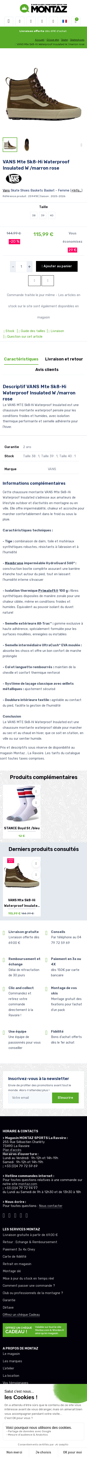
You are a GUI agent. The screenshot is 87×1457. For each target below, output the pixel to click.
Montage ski (12, 1271)
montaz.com (27, 1184)
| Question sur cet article (22, 337)
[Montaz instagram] (9, 1215)
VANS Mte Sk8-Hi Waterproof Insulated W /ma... (22, 905)
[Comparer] (36, 802)
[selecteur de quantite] (21, 266)
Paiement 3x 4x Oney (19, 1249)
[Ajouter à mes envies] (36, 791)
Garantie (9, 1300)
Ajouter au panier (57, 266)
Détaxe (8, 1308)
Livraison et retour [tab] (64, 359)
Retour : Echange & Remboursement (30, 1242)
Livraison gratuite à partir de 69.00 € (30, 1235)
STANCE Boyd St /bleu (22, 828)
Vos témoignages (15, 1383)
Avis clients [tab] (47, 369)
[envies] (42, 21)
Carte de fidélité (14, 1257)
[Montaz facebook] (15, 1215)
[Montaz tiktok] (4, 1215)
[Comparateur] (53, 21)
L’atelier (8, 1368)
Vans (6, 190)
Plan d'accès (12, 1150)
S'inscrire (65, 1098)
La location (11, 1376)
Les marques (12, 1361)
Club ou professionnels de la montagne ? (33, 1293)
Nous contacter (50, 1206)
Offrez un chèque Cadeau (21, 1315)
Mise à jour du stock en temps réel (28, 1278)
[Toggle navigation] (8, 21)
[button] (19, 21)
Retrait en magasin (17, 1264)
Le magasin (11, 1354)
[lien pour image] (43, 94)
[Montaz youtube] (21, 1215)
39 (43, 215)
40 (51, 215)
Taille (43, 207)
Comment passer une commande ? (29, 1286)
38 (34, 215)
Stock (9, 331)
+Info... (76, 190)
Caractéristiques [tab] (21, 359)
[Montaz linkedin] (26, 1215)
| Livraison (55, 331)
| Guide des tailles (30, 331)
